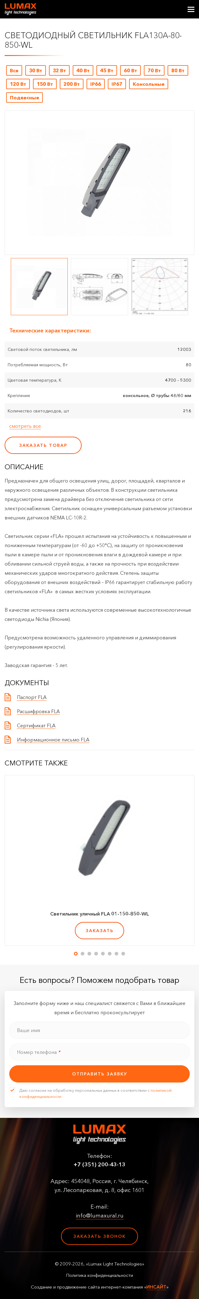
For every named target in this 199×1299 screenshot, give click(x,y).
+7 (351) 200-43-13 (99, 1164)
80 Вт (178, 70)
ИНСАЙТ (156, 1287)
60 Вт (130, 70)
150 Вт (45, 84)
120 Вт (18, 84)
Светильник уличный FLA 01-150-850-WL (99, 914)
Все (14, 70)
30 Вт (35, 70)
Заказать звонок (99, 1236)
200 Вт (71, 84)
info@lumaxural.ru (100, 1215)
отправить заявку (99, 1074)
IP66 (95, 84)
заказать (100, 930)
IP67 (117, 84)
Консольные (148, 84)
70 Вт (154, 70)
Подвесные (24, 97)
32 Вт (59, 70)
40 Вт (83, 70)
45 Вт (106, 70)
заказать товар (43, 445)
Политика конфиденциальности (99, 1275)
